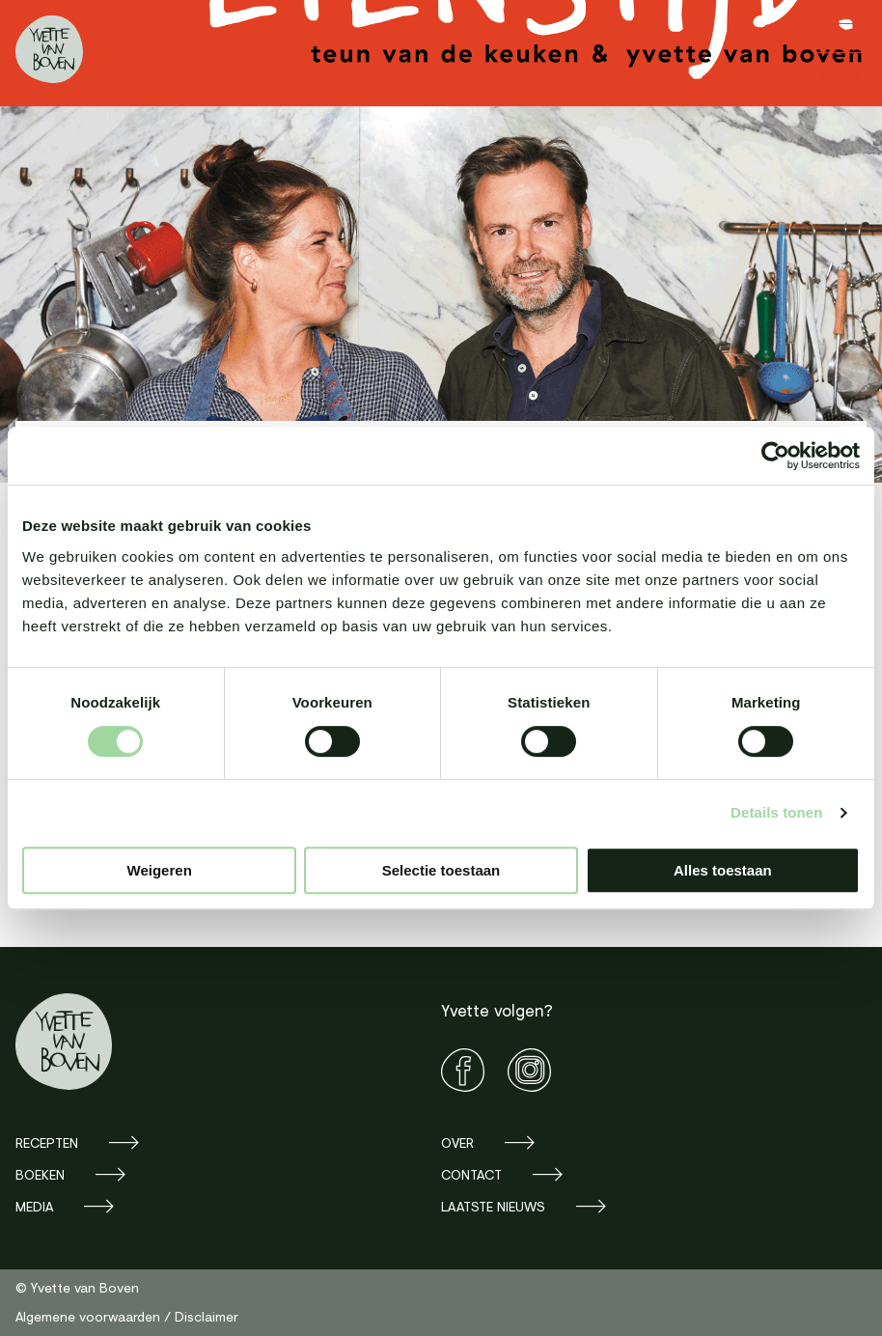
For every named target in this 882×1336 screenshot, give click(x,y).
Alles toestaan (723, 870)
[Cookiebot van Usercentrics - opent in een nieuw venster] (775, 455)
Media (34, 1206)
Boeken (40, 1174)
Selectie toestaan (441, 870)
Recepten (46, 1142)
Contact (471, 1174)
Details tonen (776, 812)
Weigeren (159, 870)
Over (457, 1142)
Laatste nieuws (493, 1206)
